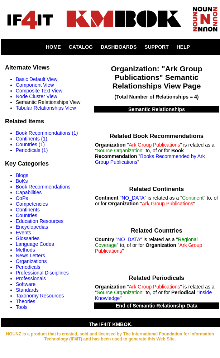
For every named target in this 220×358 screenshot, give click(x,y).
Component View (35, 85)
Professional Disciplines (42, 273)
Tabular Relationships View (46, 108)
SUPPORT (156, 47)
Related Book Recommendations (157, 136)
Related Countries (156, 230)
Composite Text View (39, 91)
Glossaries (27, 238)
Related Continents (156, 189)
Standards (27, 290)
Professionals (31, 278)
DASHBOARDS (119, 47)
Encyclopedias (32, 227)
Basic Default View (36, 79)
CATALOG (81, 47)
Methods (25, 250)
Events (23, 232)
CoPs (22, 198)
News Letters (30, 255)
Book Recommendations (43, 187)
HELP (183, 47)
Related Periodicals (157, 278)
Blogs (22, 175)
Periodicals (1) (32, 150)
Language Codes (35, 244)
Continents (28, 210)
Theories (25, 301)
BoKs (22, 181)
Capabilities (29, 192)
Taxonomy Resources (40, 296)
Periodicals (28, 267)
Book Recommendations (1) (47, 133)
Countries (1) (30, 144)
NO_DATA (132, 198)
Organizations (31, 261)
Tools (22, 307)
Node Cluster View (36, 96)
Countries (26, 215)
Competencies (32, 204)
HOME (53, 47)
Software (25, 284)
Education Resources (39, 221)
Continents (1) (31, 139)
